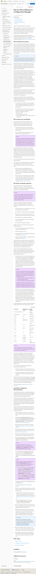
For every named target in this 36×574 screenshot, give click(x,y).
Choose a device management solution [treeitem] (7, 23)
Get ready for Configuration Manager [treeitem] (7, 17)
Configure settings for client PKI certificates (22, 422)
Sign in (34, 1)
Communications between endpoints (22, 524)
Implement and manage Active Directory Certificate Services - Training (24, 561)
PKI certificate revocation (18, 18)
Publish (16, 228)
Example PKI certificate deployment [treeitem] (6, 47)
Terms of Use (2, 573)
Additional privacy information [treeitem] (6, 50)
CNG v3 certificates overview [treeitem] (7, 43)
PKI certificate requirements (19, 545)
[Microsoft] (1, 1)
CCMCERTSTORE (27, 469)
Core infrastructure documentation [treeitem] (4, 11)
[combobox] (6, 8)
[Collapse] (11, 6)
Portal (28, 3)
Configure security (18, 541)
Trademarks (7, 573)
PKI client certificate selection (18, 21)
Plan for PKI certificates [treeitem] (6, 41)
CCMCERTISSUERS (22, 238)
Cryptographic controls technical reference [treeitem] (6, 37)
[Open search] (32, 1)
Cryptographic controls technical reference (22, 543)
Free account (32, 3)
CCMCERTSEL (25, 475)
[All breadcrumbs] (14, 7)
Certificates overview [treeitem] (6, 39)
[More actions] (34, 7)
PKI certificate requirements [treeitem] (7, 44)
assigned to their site (23, 234)
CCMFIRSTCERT (20, 478)
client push (24, 231)
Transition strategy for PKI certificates (19, 22)
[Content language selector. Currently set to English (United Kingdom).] (5, 570)
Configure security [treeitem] (6, 35)
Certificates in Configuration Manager (29, 39)
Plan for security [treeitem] (5, 33)
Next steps (15, 23)
